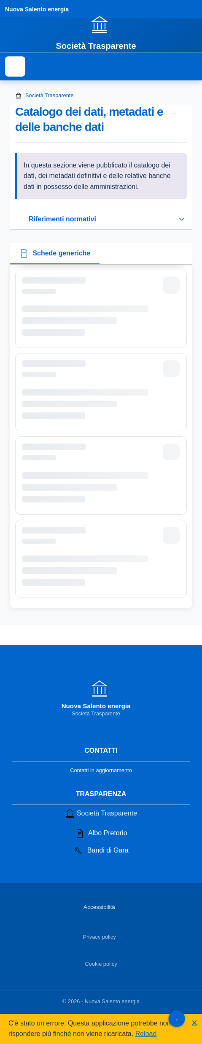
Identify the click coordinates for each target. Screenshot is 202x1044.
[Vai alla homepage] (101, 32)
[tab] (55, 254)
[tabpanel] (101, 436)
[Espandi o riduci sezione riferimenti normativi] (101, 219)
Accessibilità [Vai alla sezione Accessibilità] (99, 907)
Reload (146, 1033)
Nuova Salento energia (37, 9)
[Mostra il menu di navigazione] (15, 66)
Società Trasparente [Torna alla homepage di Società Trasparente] (44, 95)
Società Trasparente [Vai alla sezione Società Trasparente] (101, 813)
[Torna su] (176, 1018)
